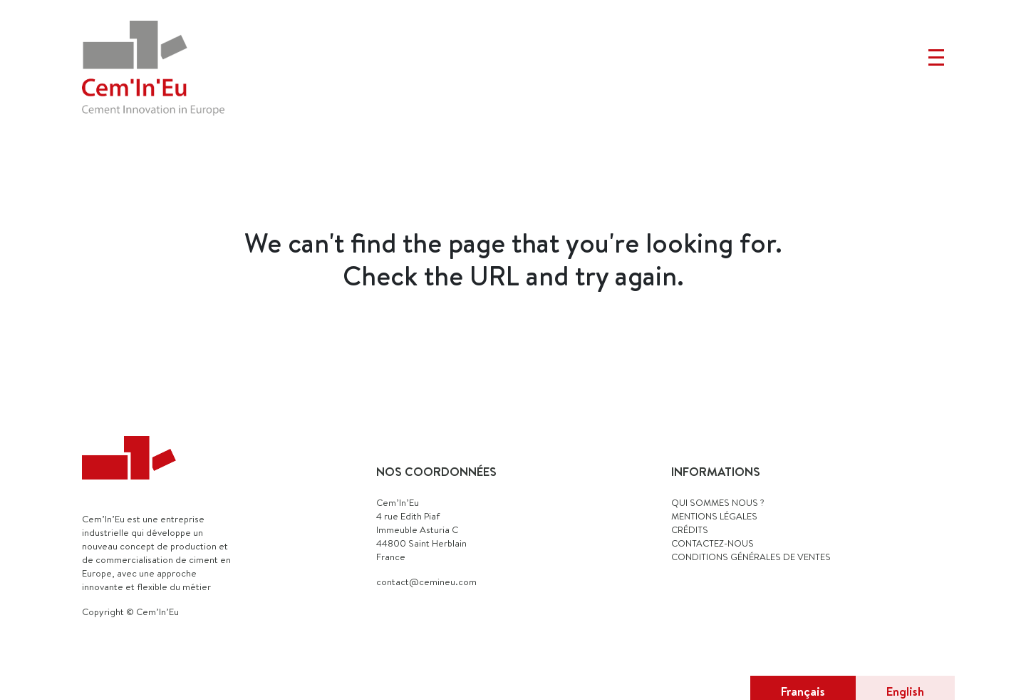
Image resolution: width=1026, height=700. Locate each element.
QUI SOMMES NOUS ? (718, 502)
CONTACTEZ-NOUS (712, 543)
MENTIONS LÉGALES (714, 515)
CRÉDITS (689, 529)
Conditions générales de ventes (751, 556)
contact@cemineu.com (426, 581)
